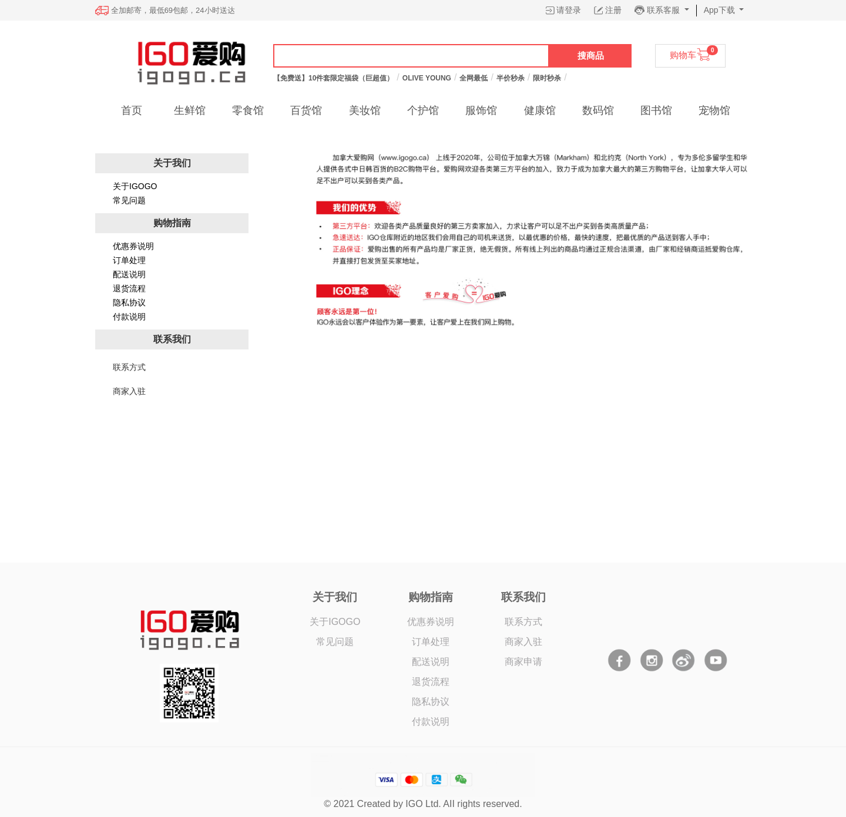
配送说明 (129, 274)
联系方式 (523, 622)
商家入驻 (523, 642)
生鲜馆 (190, 110)
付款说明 (129, 316)
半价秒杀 (510, 78)
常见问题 (129, 200)
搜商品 (591, 55)
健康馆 (540, 110)
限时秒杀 (547, 78)
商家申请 (523, 662)
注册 (613, 10)
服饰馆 (481, 110)
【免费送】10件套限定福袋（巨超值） (333, 78)
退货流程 (129, 288)
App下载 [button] (720, 10)
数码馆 (598, 110)
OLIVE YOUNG (426, 78)
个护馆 (423, 110)
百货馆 (306, 110)
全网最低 (473, 78)
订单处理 (129, 260)
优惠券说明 (133, 246)
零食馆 (248, 110)
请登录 (568, 10)
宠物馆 (714, 110)
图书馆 (656, 110)
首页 (131, 110)
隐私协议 (129, 302)
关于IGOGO (135, 186)
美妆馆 (365, 110)
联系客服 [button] (664, 10)
